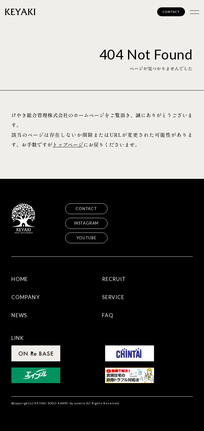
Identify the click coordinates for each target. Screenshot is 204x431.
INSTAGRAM (86, 223)
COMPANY (25, 297)
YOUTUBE (86, 238)
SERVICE (113, 297)
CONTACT (171, 11)
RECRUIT (114, 279)
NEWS (19, 315)
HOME (19, 279)
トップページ (67, 144)
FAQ (107, 315)
